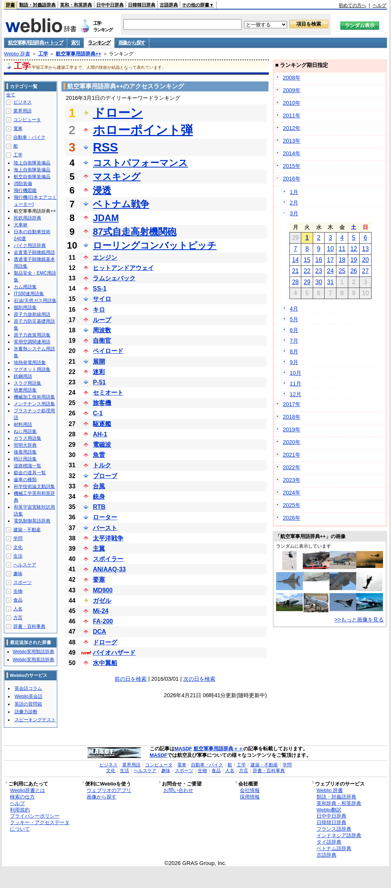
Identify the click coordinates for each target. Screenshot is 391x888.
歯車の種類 (25, 479)
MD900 (103, 590)
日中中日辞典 (110, 5)
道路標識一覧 (27, 465)
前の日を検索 (131, 679)
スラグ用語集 (27, 383)
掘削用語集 (25, 307)
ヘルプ (379, 5)
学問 (18, 538)
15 (307, 260)
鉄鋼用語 (23, 376)
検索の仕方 (22, 797)
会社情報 (250, 790)
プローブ (105, 476)
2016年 (292, 179)
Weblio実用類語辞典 (33, 651)
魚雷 (99, 455)
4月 (294, 309)
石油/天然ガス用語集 (35, 300)
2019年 (292, 429)
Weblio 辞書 (17, 54)
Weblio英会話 (28, 696)
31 (330, 282)
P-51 (99, 382)
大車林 (20, 225)
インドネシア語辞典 (339, 835)
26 (353, 271)
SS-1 (100, 288)
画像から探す (131, 43)
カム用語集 (25, 286)
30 (318, 282)
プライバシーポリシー (35, 816)
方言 (18, 617)
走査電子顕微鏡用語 (34, 252)
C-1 (98, 413)
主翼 (99, 548)
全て (10, 95)
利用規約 (20, 810)
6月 (294, 330)
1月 (294, 192)
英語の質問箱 (28, 704)
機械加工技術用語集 (34, 397)
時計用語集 (25, 459)
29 (307, 282)
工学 (43, 54)
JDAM (106, 218)
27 (365, 271)
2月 (294, 203)
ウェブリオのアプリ (109, 790)
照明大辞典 (25, 445)
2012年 (292, 128)
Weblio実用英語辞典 (33, 659)
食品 (18, 600)
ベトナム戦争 (121, 204)
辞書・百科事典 (29, 626)
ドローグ (105, 642)
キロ (99, 309)
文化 (18, 547)
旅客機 (102, 403)
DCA (99, 631)
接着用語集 (25, 452)
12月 (295, 394)
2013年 (292, 141)
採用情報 (250, 797)
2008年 (292, 78)
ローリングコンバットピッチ (155, 245)
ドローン (118, 113)
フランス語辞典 (334, 829)
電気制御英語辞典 (32, 521)
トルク (102, 465)
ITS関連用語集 (29, 293)
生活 (18, 556)
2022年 (292, 467)
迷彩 (99, 372)
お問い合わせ (178, 790)
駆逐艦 (102, 424)
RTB (99, 507)
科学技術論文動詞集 (34, 486)
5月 (294, 319)
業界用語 (22, 111)
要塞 (99, 579)
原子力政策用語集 (32, 335)
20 (365, 260)
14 (295, 260)
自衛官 (102, 340)
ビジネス (22, 102)
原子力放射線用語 (32, 314)
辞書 (10, 5)
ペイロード (108, 351)
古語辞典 (169, 5)
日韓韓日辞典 (141, 5)
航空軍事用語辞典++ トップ (35, 43)
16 (318, 260)
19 (353, 260)
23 (318, 271)
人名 (18, 609)
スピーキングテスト (35, 719)
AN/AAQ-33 (109, 569)
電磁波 (102, 444)
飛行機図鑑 (25, 190)
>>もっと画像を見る (359, 619)
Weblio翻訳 (329, 810)
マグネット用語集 (32, 369)
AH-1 (100, 434)
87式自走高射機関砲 (134, 231)
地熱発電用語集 (30, 362)
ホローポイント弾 (143, 130)
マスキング (117, 176)
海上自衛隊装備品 (32, 169)
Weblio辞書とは (27, 790)
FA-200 (103, 621)
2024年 (292, 493)
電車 (18, 128)
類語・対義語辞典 (37, 5)
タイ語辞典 (329, 842)
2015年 (292, 166)
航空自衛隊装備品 (32, 176)
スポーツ (22, 582)
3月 (294, 213)
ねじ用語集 (25, 431)
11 (342, 249)
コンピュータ (27, 119)
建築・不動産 (27, 529)
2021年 (292, 455)
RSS (105, 147)
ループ (102, 320)
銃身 (99, 496)
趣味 (18, 573)
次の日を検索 (199, 679)
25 (342, 271)
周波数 (102, 330)
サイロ (102, 299)
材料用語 (23, 424)
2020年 (292, 442)
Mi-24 (100, 611)
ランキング (99, 43)
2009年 (292, 90)
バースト (105, 528)
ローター (105, 517)
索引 (75, 43)
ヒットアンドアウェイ (123, 268)
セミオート (108, 392)
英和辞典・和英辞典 (339, 803)
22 (307, 271)
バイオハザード (114, 652)
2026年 (292, 518)
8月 (294, 351)
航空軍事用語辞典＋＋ (218, 748)
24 (330, 271)
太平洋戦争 (108, 538)
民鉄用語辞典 (27, 218)
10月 (295, 373)
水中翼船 (105, 663)
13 (365, 249)
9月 (294, 362)
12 (353, 249)
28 (295, 282)
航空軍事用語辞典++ (78, 54)
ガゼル (102, 600)
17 (330, 260)
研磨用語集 (25, 390)
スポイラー (108, 559)
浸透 (102, 190)
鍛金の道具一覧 (30, 472)
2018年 (292, 417)
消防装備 (23, 183)
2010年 (292, 103)
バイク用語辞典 (30, 245)
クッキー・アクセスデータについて (39, 826)
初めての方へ (352, 5)
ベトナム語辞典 (334, 848)
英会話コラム (28, 688)
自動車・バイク (29, 137)
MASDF (183, 748)
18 (342, 260)
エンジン (105, 257)
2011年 (292, 115)
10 (330, 249)
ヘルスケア (24, 565)
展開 (99, 361)
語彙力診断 (26, 711)
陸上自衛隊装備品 (32, 163)
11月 (295, 384)
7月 (294, 341)
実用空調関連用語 (32, 342)
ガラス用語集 (27, 438)
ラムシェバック (114, 278)
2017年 (292, 404)
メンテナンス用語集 (34, 404)
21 (295, 271)
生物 (18, 591)
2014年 (292, 153)
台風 (99, 486)
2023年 (292, 480)
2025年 (292, 505)
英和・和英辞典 (76, 5)
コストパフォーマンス (140, 163)
